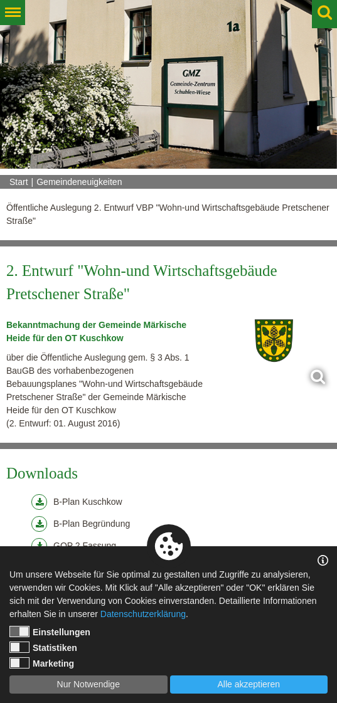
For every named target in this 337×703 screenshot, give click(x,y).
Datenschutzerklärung (143, 614)
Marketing (41, 663)
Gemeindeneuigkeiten (79, 182)
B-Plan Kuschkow (76, 502)
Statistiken (43, 647)
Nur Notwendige (88, 684)
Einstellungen (49, 631)
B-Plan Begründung (80, 524)
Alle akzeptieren (248, 684)
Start (18, 182)
